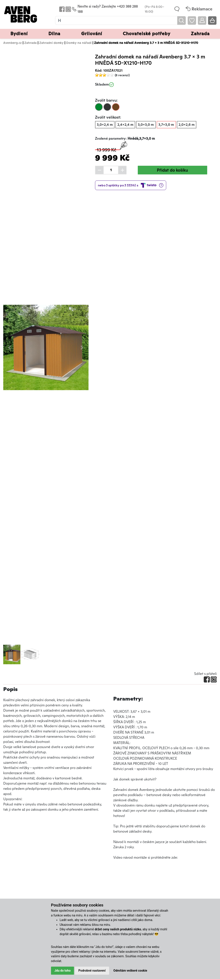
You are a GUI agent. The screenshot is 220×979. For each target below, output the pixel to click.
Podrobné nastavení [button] (91, 970)
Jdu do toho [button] (62, 970)
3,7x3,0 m (166, 124)
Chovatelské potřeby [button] (146, 33)
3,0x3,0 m (146, 124)
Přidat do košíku (172, 170)
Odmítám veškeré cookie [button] (130, 970)
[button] (9, 347)
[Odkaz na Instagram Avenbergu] (68, 9)
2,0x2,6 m (187, 124)
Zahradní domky (51, 43)
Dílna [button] (54, 33)
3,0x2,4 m (105, 124)
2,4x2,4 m (125, 124)
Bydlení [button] (19, 33)
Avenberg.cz (12, 43)
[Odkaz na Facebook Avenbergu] (61, 9)
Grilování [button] (91, 33)
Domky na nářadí (79, 43)
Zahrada (30, 43)
